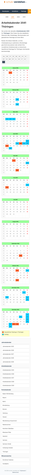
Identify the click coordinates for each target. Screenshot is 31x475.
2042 (18, 17)
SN (19, 59)
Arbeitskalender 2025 (8, 370)
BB (16, 56)
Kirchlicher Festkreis (8, 460)
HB (19, 56)
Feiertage (23, 11)
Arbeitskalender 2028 (8, 381)
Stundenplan (5, 11)
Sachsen (5, 440)
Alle (4, 56)
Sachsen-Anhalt (7, 444)
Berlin (4, 401)
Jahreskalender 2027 (8, 354)
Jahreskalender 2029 (8, 362)
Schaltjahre (6, 463)
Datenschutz (15, 472)
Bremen (5, 409)
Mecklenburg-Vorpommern (10, 420)
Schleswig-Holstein (8, 448)
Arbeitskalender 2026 (8, 374)
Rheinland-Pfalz (7, 432)
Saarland (5, 436)
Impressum (23, 470)
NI (6, 59)
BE (13, 56)
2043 (24, 17)
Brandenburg (6, 405)
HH (22, 56)
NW (10, 59)
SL (16, 59)
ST (22, 59)
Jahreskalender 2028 (8, 358)
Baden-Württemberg (8, 393)
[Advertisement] (16, 6)
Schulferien (15, 11)
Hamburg (5, 413)
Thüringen (5, 451)
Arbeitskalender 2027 (8, 378)
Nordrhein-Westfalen (8, 428)
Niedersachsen (7, 424)
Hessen (5, 417)
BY (10, 56)
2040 (7, 17)
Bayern (4, 397)
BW (7, 56)
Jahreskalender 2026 (8, 350)
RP (13, 59)
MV (4, 59)
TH (3, 62)
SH (25, 59)
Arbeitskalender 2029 (8, 385)
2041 (12, 17)
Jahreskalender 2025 (8, 346)
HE (25, 56)
